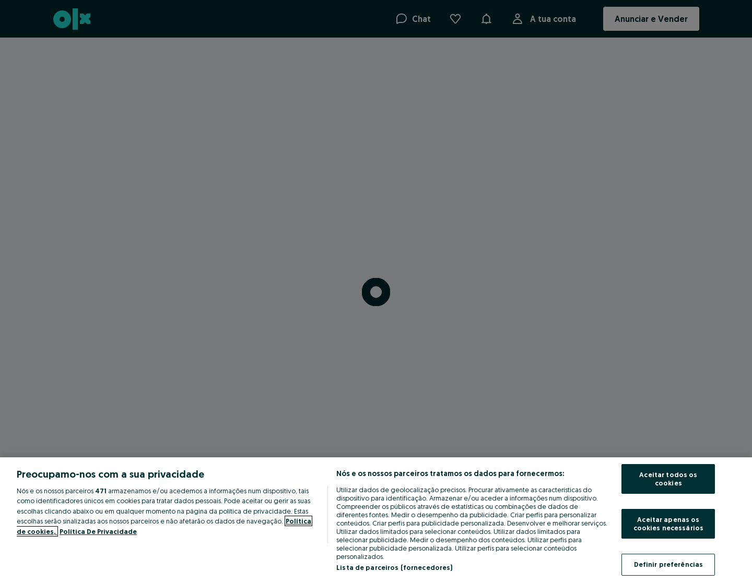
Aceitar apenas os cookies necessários (668, 523)
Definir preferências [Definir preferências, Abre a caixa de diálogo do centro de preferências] (668, 564)
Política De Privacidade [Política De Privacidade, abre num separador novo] (98, 531)
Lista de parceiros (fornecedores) (394, 567)
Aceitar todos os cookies (668, 478)
